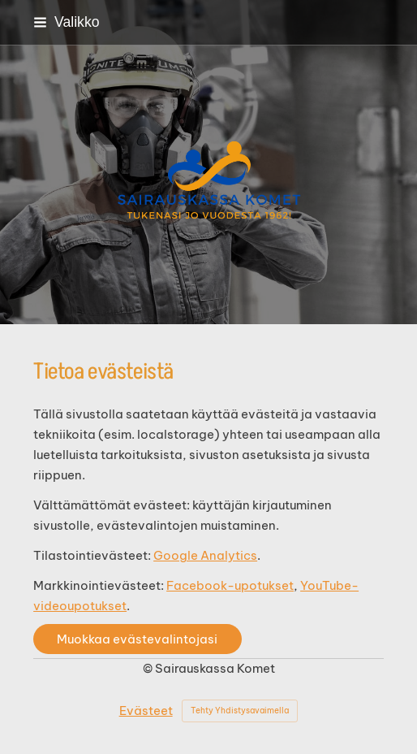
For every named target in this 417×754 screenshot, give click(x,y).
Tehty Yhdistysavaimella (240, 710)
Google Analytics (205, 555)
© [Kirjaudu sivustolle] (149, 668)
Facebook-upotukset (230, 585)
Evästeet (146, 710)
